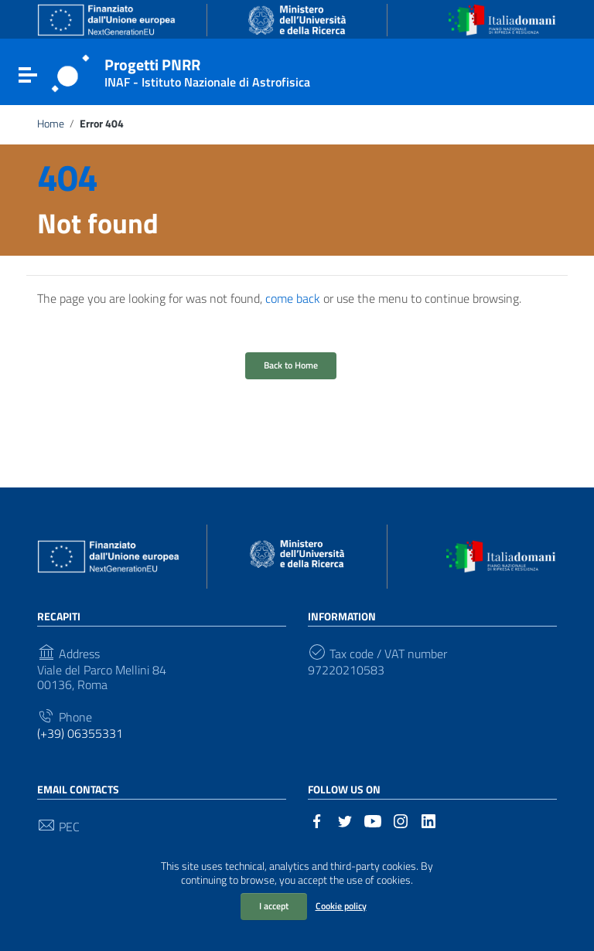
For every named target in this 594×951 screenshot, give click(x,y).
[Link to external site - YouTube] (373, 819)
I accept (273, 905)
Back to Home (291, 365)
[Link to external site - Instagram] (400, 819)
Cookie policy (341, 905)
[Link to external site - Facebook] (317, 819)
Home (50, 123)
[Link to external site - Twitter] (345, 819)
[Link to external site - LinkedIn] (428, 819)
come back (292, 298)
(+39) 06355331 (80, 733)
